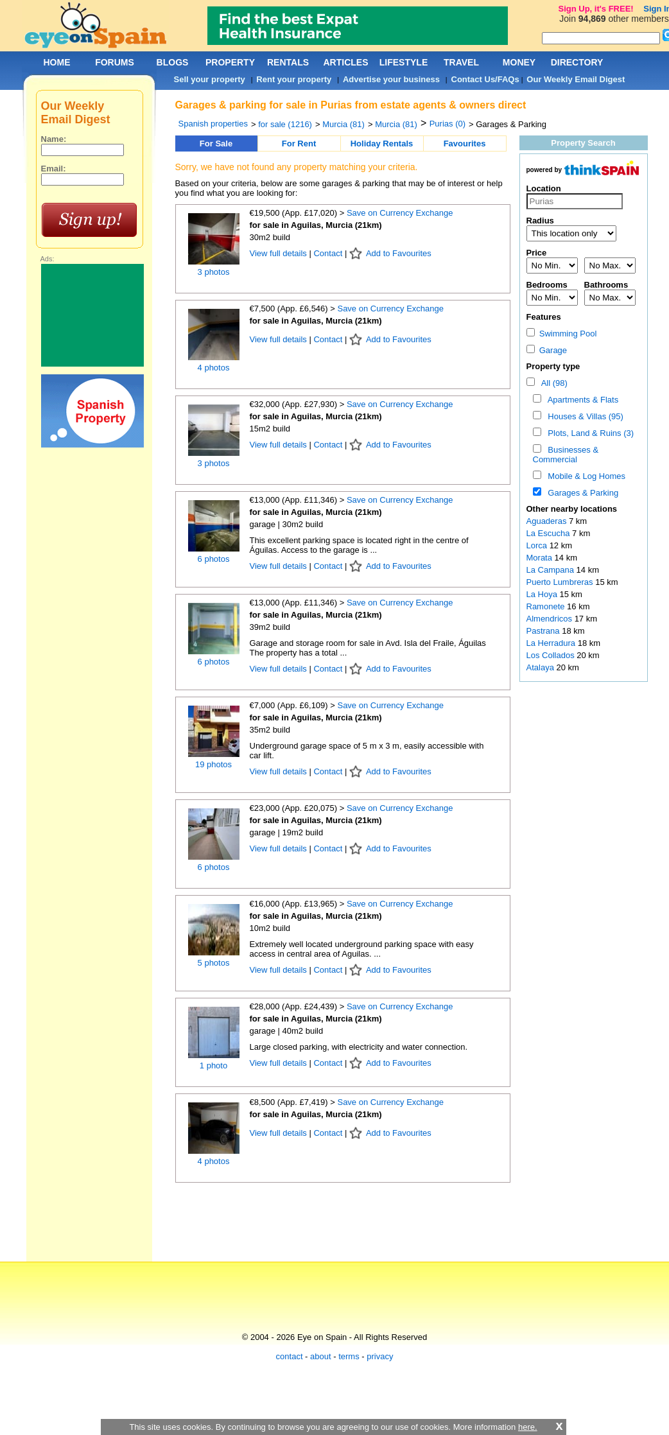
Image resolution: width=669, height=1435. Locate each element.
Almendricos (550, 618)
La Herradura (552, 643)
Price (536, 252)
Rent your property (293, 79)
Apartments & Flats (580, 399)
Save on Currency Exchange (400, 213)
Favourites (465, 143)
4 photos (214, 367)
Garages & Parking (580, 493)
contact (289, 1356)
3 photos (214, 272)
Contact (327, 253)
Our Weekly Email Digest (575, 79)
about (320, 1356)
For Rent (299, 143)
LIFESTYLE (403, 62)
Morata (540, 557)
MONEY (519, 62)
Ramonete (547, 606)
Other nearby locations (572, 509)
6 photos (214, 559)
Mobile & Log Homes (584, 476)
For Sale (216, 143)
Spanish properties (213, 123)
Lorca (538, 545)
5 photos (214, 963)
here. (527, 1427)
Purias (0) (447, 123)
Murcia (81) (343, 124)
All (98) (552, 383)
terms (349, 1356)
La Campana (551, 570)
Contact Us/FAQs (485, 79)
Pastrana (544, 631)
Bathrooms (606, 285)
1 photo (213, 1065)
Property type (553, 366)
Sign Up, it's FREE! (595, 8)
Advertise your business (391, 79)
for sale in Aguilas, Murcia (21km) (316, 225)
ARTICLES (346, 62)
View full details (279, 253)
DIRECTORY (577, 62)
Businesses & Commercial (566, 454)
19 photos (213, 764)
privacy (380, 1356)
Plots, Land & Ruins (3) (588, 433)
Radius (540, 220)
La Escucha (549, 533)
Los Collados (551, 655)
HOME (57, 62)
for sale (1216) (285, 124)
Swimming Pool (561, 333)
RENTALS (288, 62)
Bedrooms (547, 285)
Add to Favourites (398, 253)
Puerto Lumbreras (561, 582)
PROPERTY (230, 62)
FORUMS (114, 62)
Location (543, 188)
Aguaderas (547, 521)
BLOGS (173, 62)
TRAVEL (461, 62)
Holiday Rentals (382, 143)
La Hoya (543, 594)
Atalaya (541, 667)
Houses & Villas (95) (583, 416)
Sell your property (209, 79)
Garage (547, 350)
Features (543, 317)
